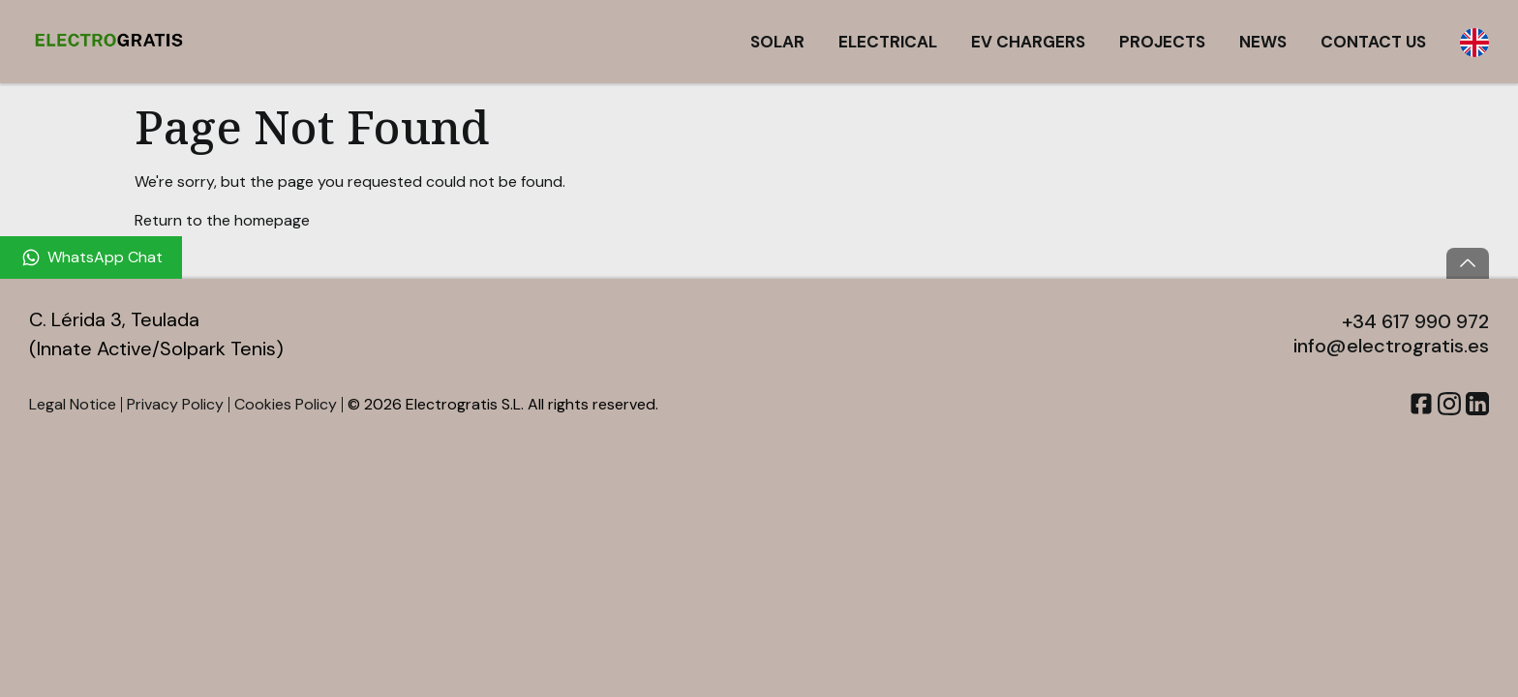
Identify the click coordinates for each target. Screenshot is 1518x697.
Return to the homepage (222, 220)
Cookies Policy (285, 404)
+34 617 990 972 (1415, 321)
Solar (777, 41)
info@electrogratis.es (1391, 345)
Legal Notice (72, 404)
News (1263, 41)
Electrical (887, 41)
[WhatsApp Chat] (91, 257)
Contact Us (1373, 41)
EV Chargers (1028, 41)
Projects (1162, 41)
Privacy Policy (175, 404)
